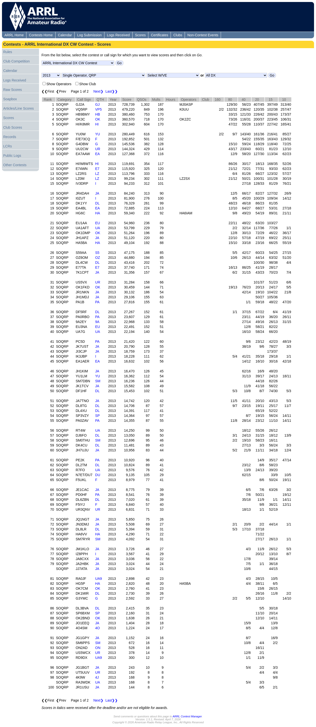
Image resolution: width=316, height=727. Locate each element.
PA (97, 302)
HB (97, 114)
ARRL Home (14, 35)
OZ (97, 258)
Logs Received (118, 35)
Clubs (177, 35)
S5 (97, 253)
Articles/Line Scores (18, 108)
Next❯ (98, 91)
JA (97, 193)
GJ (97, 104)
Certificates (159, 35)
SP (97, 416)
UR (97, 149)
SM (97, 381)
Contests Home (41, 35)
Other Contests (14, 165)
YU (97, 134)
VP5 (98, 109)
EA (97, 154)
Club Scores (12, 127)
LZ (97, 174)
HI (97, 124)
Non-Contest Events (202, 35)
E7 (97, 169)
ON (97, 648)
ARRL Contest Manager (187, 716)
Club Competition (16, 61)
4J (97, 677)
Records (9, 137)
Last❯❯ (111, 91)
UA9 (98, 579)
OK (97, 119)
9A (97, 322)
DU (97, 475)
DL (97, 203)
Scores (140, 35)
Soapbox (10, 99)
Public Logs (12, 156)
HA (97, 213)
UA (97, 228)
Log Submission (89, 35)
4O (97, 628)
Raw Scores (12, 90)
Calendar (65, 35)
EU (97, 223)
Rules (7, 52)
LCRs (7, 146)
